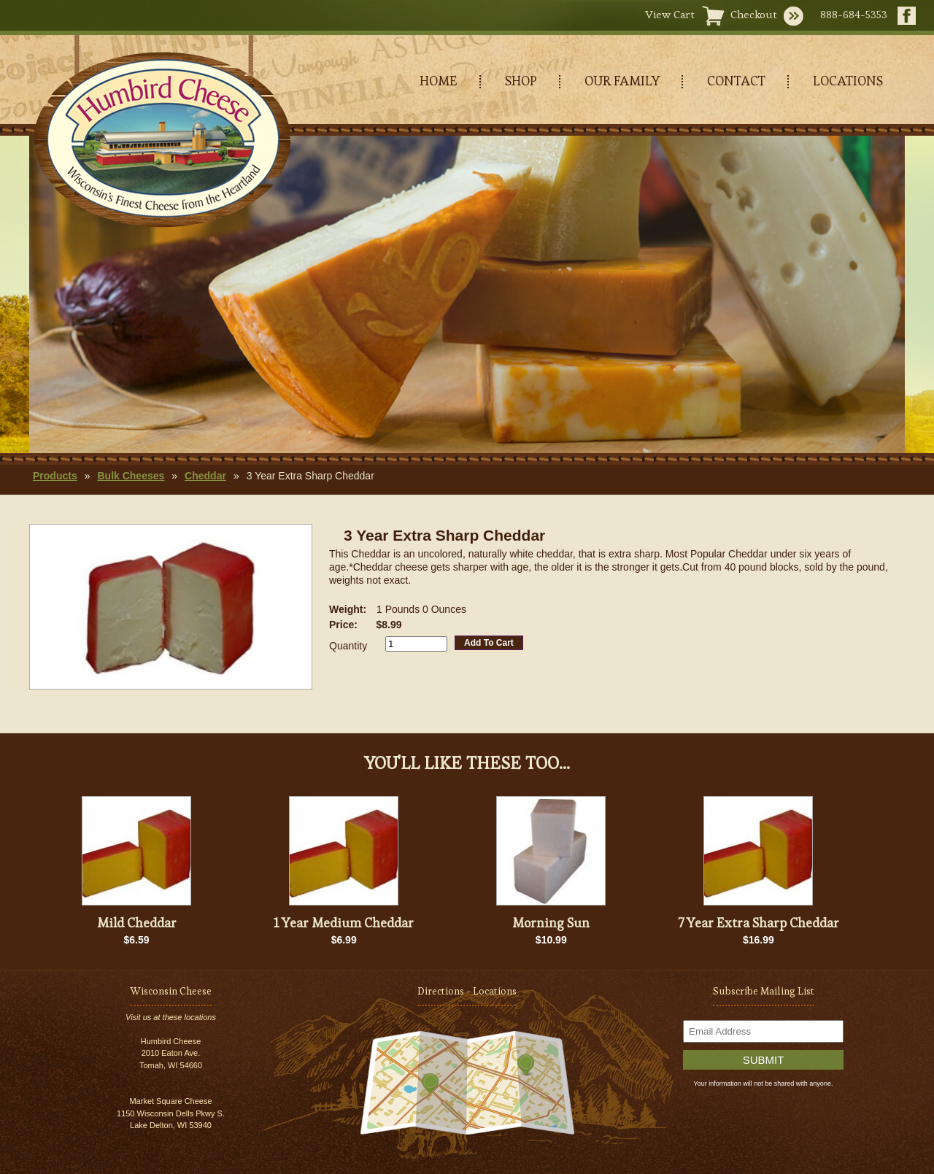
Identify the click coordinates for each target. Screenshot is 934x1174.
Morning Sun (551, 922)
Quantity (348, 646)
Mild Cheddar (137, 922)
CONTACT (736, 80)
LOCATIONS (848, 80)
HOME (439, 80)
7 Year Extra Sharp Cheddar (758, 922)
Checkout (753, 14)
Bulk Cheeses (130, 476)
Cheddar (205, 476)
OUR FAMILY (622, 80)
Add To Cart (489, 643)
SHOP (521, 80)
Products (55, 476)
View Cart (670, 14)
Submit (763, 1060)
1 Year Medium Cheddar (344, 922)
